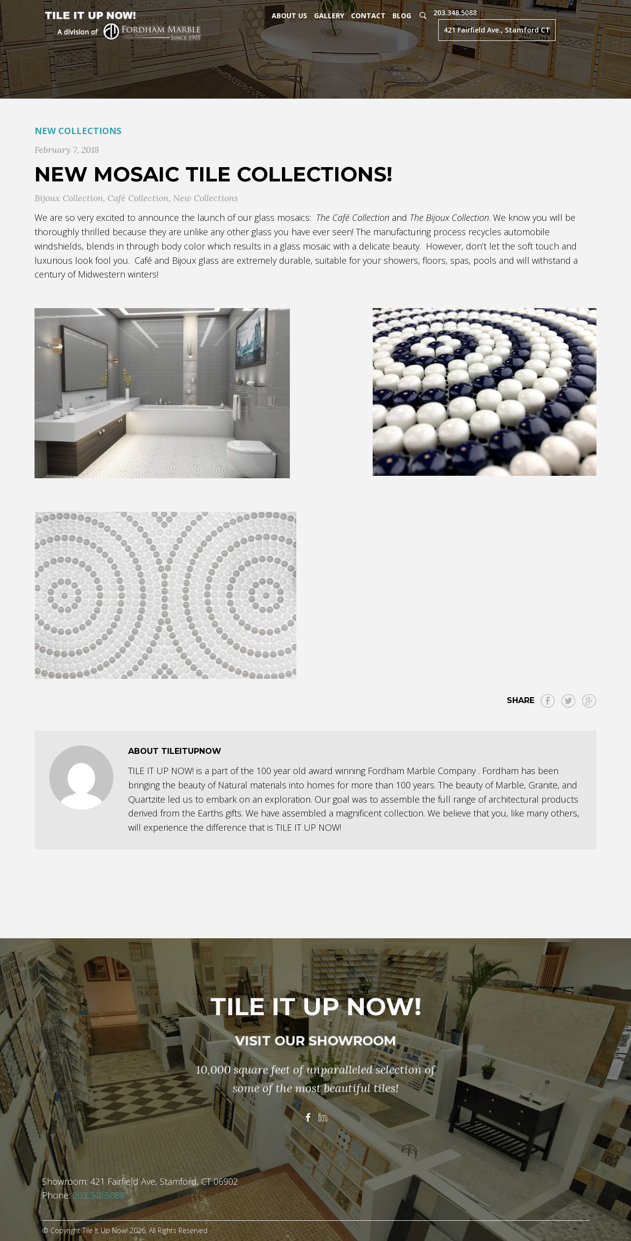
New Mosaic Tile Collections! (213, 174)
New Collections (78, 131)
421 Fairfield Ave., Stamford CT (497, 30)
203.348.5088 (455, 12)
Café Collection (138, 198)
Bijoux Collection (69, 198)
